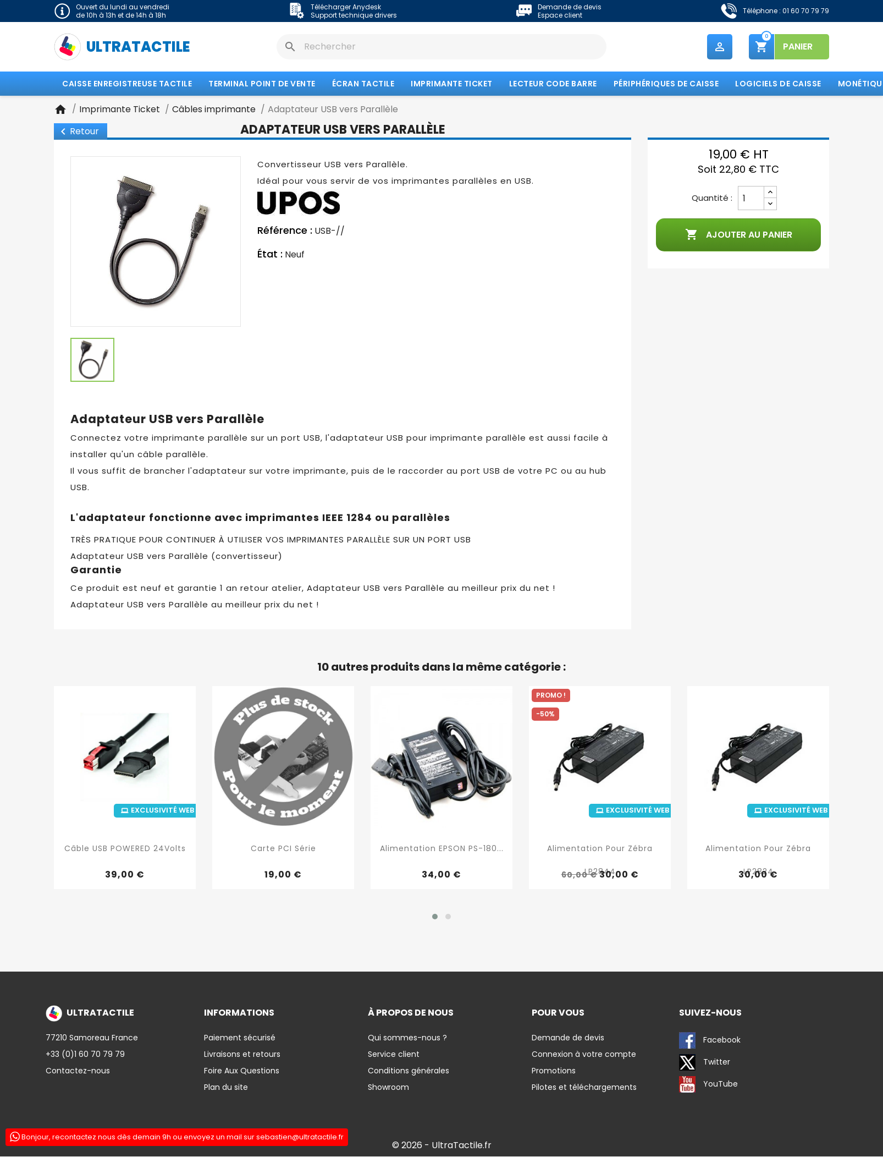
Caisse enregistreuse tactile (127, 84)
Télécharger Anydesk (346, 7)
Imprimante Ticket (452, 84)
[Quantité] (751, 199)
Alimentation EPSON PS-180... (442, 848)
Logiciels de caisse (778, 84)
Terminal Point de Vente (262, 84)
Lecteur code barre (553, 84)
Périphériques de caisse (666, 84)
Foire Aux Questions (241, 1071)
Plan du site (226, 1087)
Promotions (554, 1071)
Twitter (704, 1063)
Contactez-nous (78, 1071)
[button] (435, 917)
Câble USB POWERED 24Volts (125, 848)
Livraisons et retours (242, 1054)
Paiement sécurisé (239, 1038)
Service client (394, 1054)
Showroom (388, 1087)
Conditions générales (408, 1071)
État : (270, 254)
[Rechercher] (441, 46)
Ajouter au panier (738, 235)
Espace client (560, 15)
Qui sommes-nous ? (407, 1038)
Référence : (284, 231)
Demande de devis (569, 7)
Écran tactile (363, 84)
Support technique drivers (354, 15)
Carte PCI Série (283, 848)
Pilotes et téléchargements (584, 1087)
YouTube (708, 1085)
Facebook (710, 1041)
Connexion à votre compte (584, 1054)
